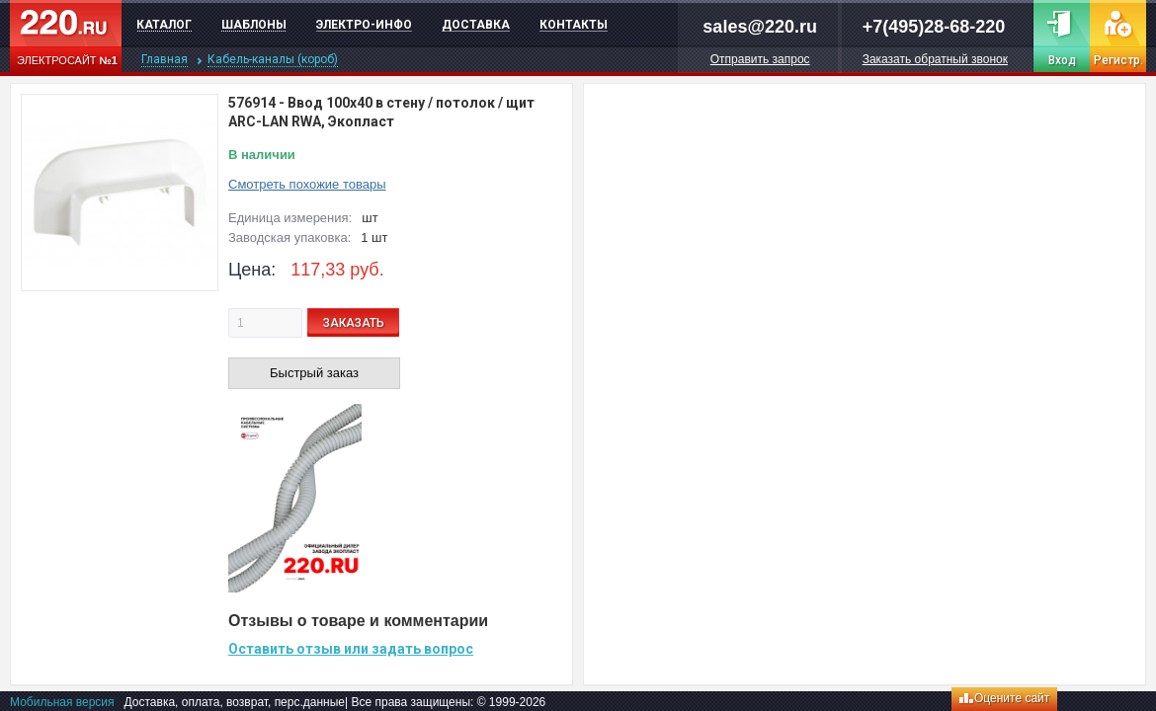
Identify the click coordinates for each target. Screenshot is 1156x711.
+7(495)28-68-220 (934, 27)
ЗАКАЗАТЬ (353, 323)
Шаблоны (254, 25)
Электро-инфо (364, 25)
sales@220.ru (759, 27)
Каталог (164, 25)
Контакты (573, 25)
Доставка (476, 25)
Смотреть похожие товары (307, 184)
